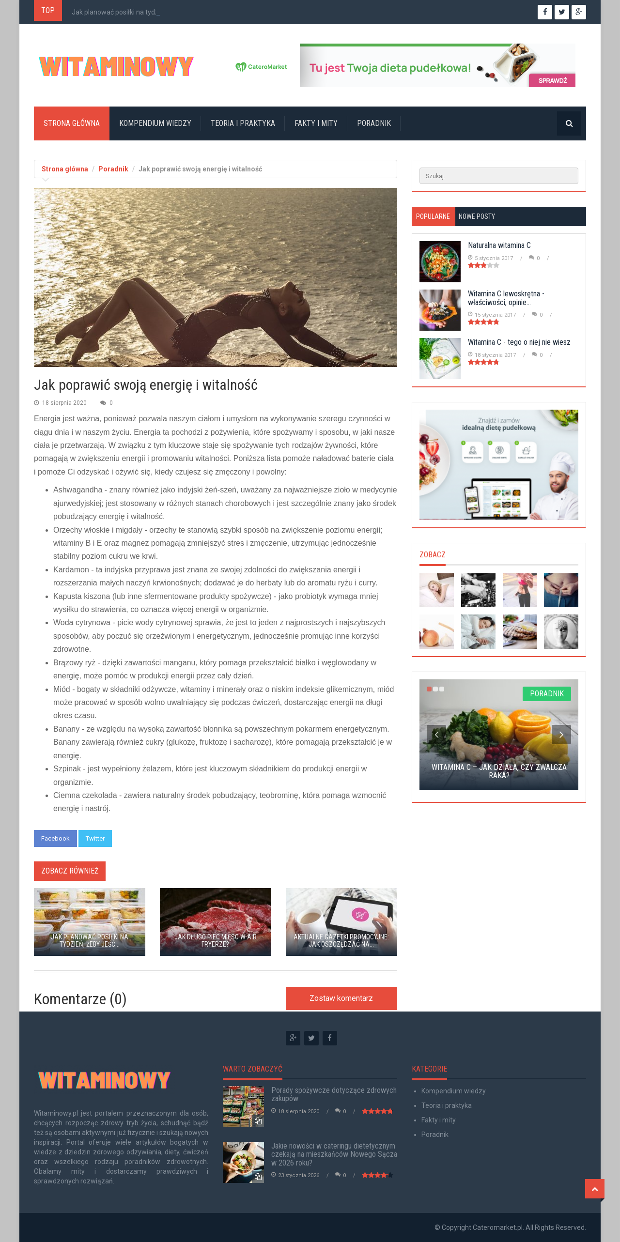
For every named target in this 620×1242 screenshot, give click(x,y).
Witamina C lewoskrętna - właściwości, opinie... (506, 298)
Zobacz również (69, 870)
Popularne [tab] (433, 216)
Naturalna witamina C (499, 245)
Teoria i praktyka (243, 123)
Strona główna (72, 123)
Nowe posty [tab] (477, 216)
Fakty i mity (316, 123)
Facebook (55, 838)
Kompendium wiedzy (155, 123)
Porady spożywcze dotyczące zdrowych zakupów (334, 1095)
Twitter (95, 838)
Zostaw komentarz (341, 998)
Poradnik (374, 123)
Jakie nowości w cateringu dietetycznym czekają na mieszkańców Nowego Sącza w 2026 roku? (334, 1154)
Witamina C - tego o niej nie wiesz (519, 342)
